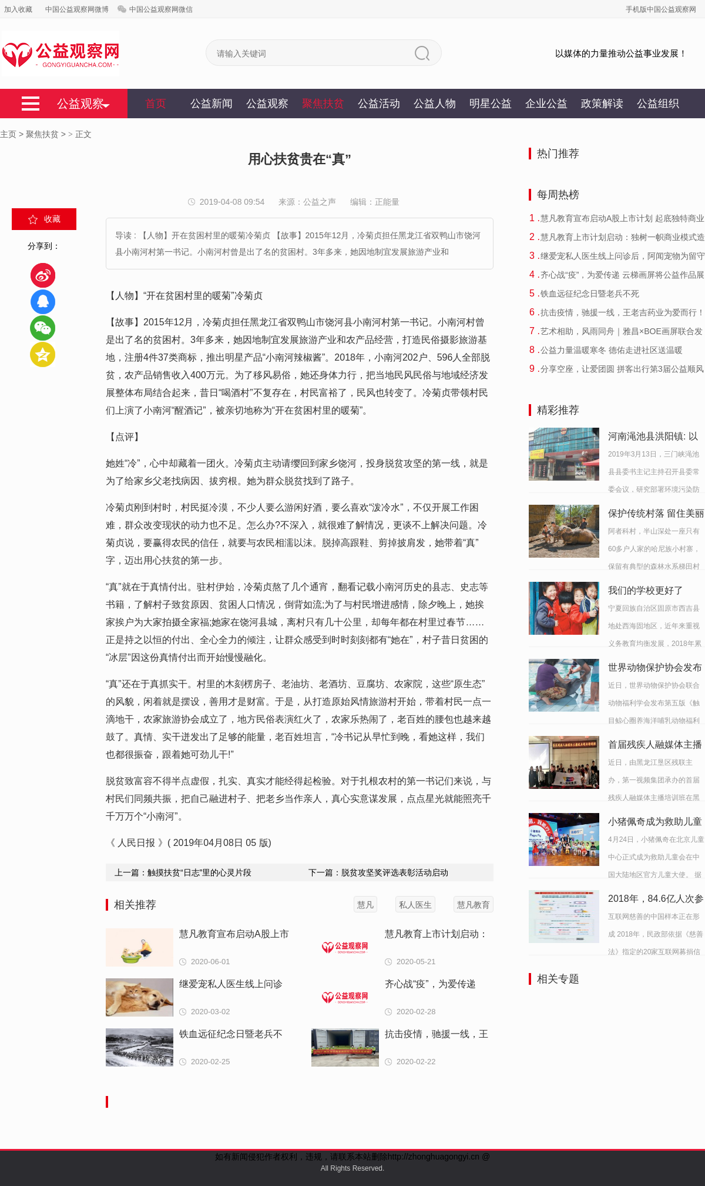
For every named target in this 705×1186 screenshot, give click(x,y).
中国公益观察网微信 (161, 9)
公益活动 (379, 103)
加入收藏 (18, 9)
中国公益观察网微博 (77, 9)
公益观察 (267, 103)
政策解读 (602, 103)
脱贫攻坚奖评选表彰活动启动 (394, 872)
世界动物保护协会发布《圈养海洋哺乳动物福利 (655, 669)
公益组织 (658, 103)
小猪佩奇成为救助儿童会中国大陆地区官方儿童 (655, 824)
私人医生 (415, 905)
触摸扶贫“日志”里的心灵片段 (199, 872)
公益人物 (435, 103)
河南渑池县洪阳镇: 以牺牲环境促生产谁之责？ (653, 438)
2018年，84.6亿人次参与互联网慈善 (656, 901)
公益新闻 (211, 103)
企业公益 (546, 103)
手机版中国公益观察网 (661, 9)
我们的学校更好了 (645, 590)
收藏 (52, 219)
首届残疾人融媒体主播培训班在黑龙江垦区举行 (655, 746)
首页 (155, 103)
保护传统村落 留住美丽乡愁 (656, 515)
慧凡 (365, 905)
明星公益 (490, 103)
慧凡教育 (473, 905)
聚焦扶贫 (323, 103)
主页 (8, 134)
